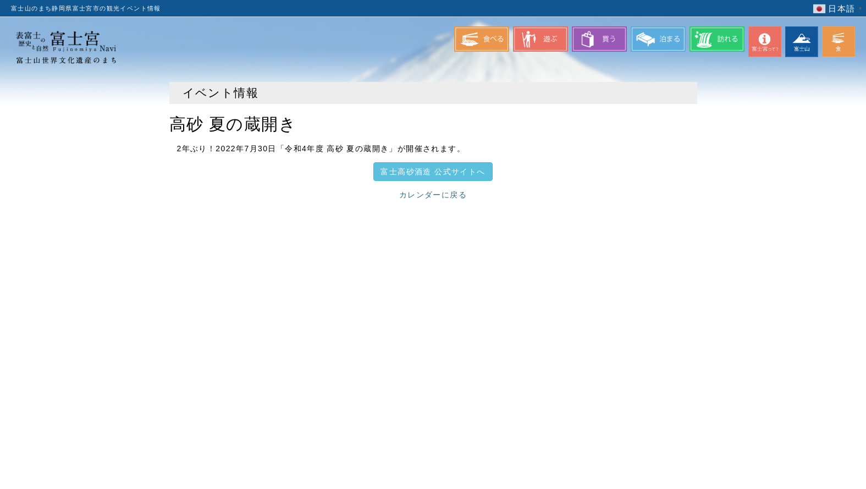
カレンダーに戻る (433, 194)
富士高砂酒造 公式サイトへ (432, 171)
